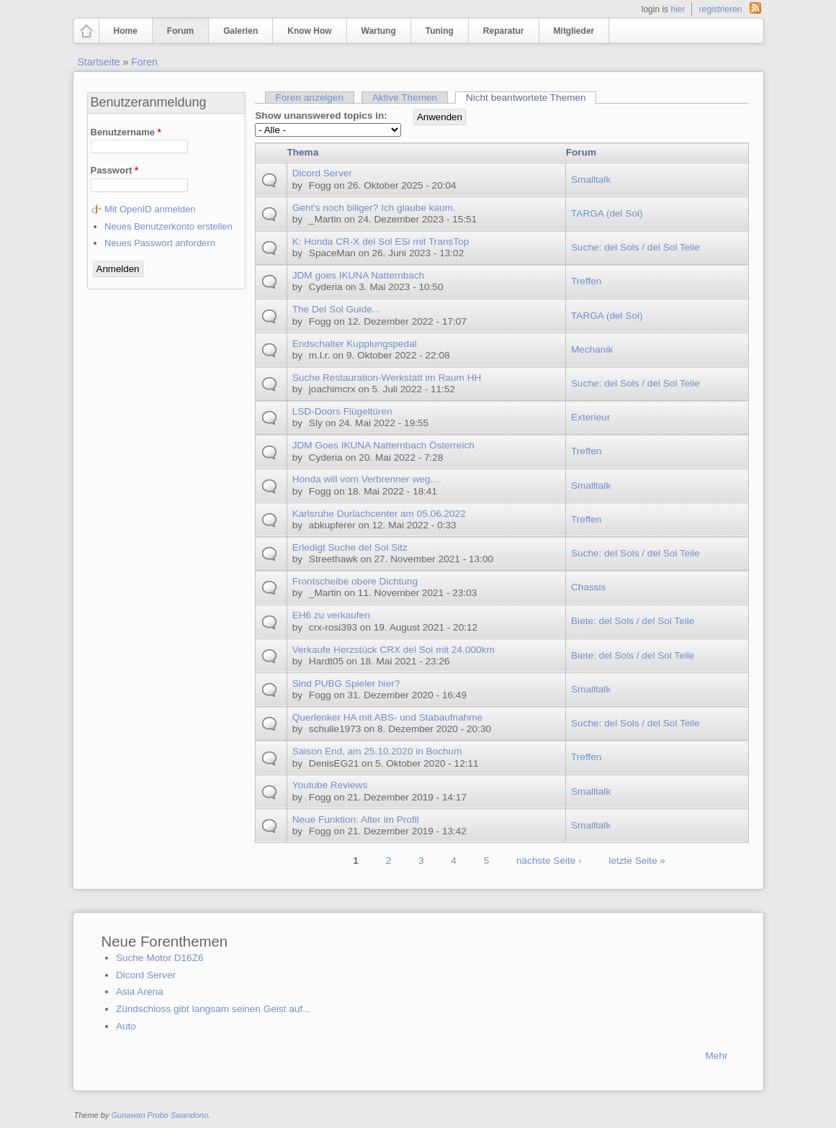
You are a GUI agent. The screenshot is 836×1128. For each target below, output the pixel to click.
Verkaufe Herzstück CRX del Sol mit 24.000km (393, 649)
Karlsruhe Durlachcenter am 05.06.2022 (379, 513)
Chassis (588, 587)
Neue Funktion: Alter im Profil (355, 819)
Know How (309, 31)
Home (126, 31)
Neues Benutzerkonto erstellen (168, 226)
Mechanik (592, 349)
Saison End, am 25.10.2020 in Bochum (377, 751)
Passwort (114, 170)
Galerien (240, 31)
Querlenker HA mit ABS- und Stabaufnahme (387, 717)
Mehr (717, 1055)
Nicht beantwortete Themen (531, 97)
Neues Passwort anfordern (159, 243)
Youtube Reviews (330, 785)
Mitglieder (574, 31)
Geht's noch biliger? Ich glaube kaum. (374, 207)
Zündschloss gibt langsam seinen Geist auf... (213, 1008)
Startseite (99, 62)
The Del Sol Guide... (336, 309)
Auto (126, 1026)
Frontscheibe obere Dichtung (355, 581)
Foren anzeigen (309, 97)
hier (677, 9)
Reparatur (503, 31)
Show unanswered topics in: (321, 115)
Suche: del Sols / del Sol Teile (635, 247)
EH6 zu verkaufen (331, 615)
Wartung (378, 31)
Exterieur (590, 417)
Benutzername (126, 132)
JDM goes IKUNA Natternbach (358, 275)
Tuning (440, 31)
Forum (180, 31)
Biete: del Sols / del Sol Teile (632, 620)
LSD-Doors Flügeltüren (342, 411)
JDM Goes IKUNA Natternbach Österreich (383, 445)
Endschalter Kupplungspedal (354, 343)
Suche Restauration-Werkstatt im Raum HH (387, 377)
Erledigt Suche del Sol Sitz (350, 547)
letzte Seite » (636, 860)
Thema (302, 152)
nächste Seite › (549, 860)
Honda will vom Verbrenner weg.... (366, 479)
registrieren (720, 9)
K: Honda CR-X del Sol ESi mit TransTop (380, 241)
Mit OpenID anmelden (149, 209)
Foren (144, 62)
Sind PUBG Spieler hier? (346, 683)
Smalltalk (591, 179)
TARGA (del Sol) (606, 213)
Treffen (586, 281)
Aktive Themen (404, 97)
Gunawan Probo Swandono (159, 1115)
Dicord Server (322, 173)
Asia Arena (139, 991)
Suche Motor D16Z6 (160, 957)
